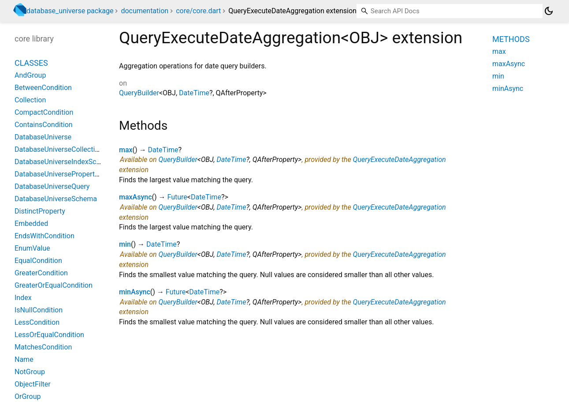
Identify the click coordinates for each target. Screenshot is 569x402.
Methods (511, 39)
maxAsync (135, 197)
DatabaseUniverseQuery (52, 186)
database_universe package (69, 11)
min (125, 244)
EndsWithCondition (44, 236)
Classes (31, 63)
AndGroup (30, 75)
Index (23, 297)
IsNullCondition (39, 310)
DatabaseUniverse (43, 137)
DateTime (194, 93)
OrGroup (28, 396)
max (126, 150)
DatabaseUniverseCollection (59, 149)
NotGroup (30, 372)
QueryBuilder (139, 93)
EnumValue (32, 248)
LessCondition (37, 322)
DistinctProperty (40, 211)
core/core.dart (198, 11)
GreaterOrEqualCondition (54, 285)
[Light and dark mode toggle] (549, 11)
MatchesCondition (43, 347)
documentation (144, 11)
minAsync (134, 292)
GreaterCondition (41, 273)
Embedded (31, 223)
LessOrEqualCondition (49, 335)
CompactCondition (44, 112)
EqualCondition (38, 260)
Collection (30, 100)
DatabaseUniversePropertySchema (69, 174)
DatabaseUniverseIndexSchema (64, 162)
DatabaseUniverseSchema (56, 199)
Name (24, 359)
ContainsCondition (44, 124)
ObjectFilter (33, 384)
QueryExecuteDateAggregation (399, 159)
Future (177, 197)
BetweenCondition (43, 87)
